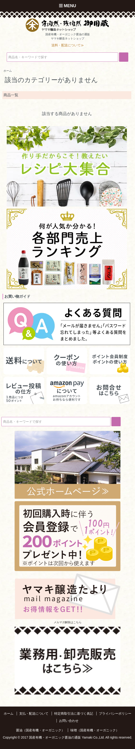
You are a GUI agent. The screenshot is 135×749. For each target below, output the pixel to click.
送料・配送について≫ (67, 45)
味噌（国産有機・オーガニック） (94, 730)
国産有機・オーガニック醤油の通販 (55, 737)
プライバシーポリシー (115, 713)
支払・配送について (33, 713)
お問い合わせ (68, 721)
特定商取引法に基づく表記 (73, 713)
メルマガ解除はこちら (68, 622)
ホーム (8, 713)
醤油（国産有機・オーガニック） (40, 730)
